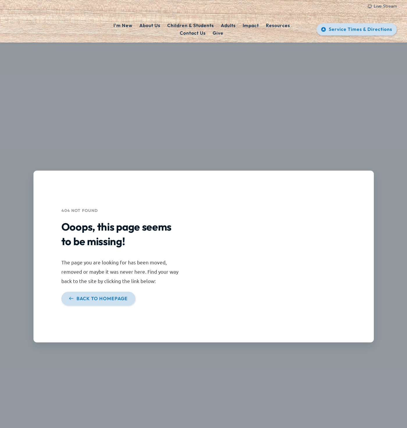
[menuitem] (122, 25)
